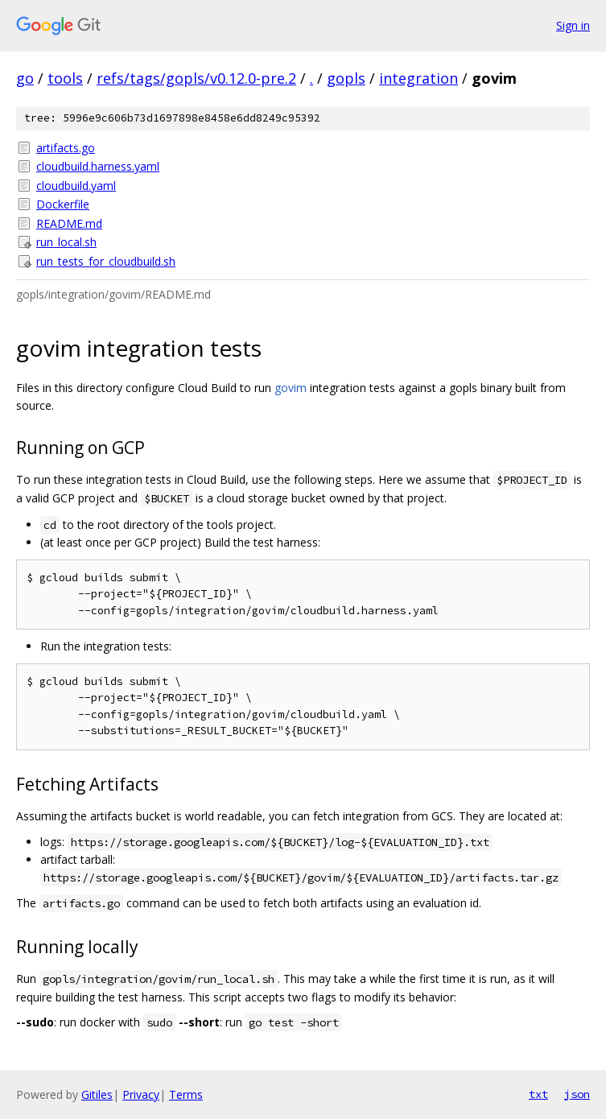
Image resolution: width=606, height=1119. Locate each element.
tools (65, 78)
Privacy (140, 1094)
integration (418, 78)
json (577, 1094)
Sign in (573, 25)
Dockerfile (62, 204)
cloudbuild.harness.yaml (97, 166)
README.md (69, 223)
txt (538, 1094)
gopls (346, 78)
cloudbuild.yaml (76, 185)
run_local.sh (66, 242)
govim (290, 387)
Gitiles (97, 1094)
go (25, 78)
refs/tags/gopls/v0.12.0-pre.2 (196, 78)
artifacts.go (65, 147)
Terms (186, 1094)
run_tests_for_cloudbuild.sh (105, 261)
